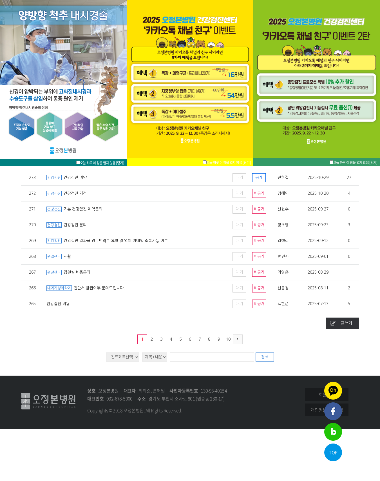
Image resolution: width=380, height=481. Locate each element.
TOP (333, 452)
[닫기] (373, 162)
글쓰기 (346, 323)
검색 (265, 357)
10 (228, 339)
